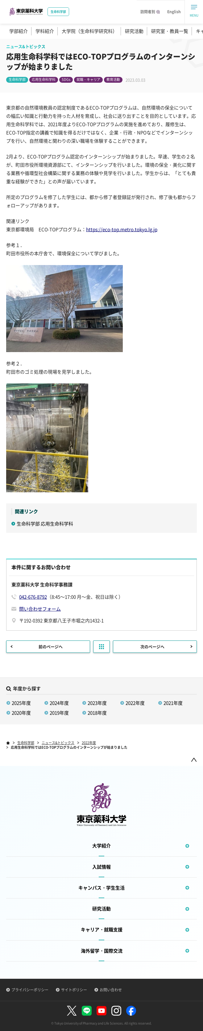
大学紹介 (144, 845)
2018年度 (97, 712)
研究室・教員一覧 (169, 31)
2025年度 (21, 703)
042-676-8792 (33, 596)
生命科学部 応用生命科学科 (49, 523)
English (174, 11)
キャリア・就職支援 (139, 929)
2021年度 (173, 703)
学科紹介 (44, 31)
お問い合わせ (111, 990)
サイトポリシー (74, 990)
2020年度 (21, 712)
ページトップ (193, 759)
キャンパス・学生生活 (137, 888)
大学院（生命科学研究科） (89, 31)
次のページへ (152, 646)
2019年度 (59, 712)
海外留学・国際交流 (139, 951)
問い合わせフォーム (40, 608)
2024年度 (59, 703)
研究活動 (134, 31)
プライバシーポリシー (29, 990)
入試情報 (144, 867)
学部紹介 (18, 31)
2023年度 (97, 703)
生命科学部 (25, 742)
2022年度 (135, 703)
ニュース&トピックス (58, 742)
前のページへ (51, 646)
